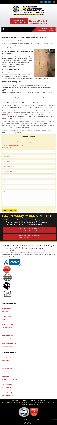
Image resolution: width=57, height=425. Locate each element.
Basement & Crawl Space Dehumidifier (10, 338)
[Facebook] (41, 2)
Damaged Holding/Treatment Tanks (9, 379)
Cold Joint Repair (5, 330)
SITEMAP (53, 402)
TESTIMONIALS (37, 402)
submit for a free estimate (9, 210)
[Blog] (31, 423)
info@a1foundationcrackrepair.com (38, 23)
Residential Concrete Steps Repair (9, 343)
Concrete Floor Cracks (6, 308)
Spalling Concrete (5, 376)
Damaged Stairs (5, 373)
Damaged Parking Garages (7, 381)
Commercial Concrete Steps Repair (9, 392)
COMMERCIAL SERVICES (27, 402)
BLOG (49, 402)
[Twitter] (46, 2)
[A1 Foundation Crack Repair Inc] (28, 10)
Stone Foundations (6, 322)
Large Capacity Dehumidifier (8, 387)
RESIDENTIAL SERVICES (16, 402)
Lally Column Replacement (7, 327)
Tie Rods (3, 319)
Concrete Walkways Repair (7, 395)
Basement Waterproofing (7, 335)
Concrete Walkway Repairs (7, 346)
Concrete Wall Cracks (6, 305)
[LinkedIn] (49, 2)
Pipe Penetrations (6, 311)
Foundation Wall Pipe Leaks (8, 348)
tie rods (19, 47)
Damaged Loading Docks (7, 368)
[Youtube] (54, 2)
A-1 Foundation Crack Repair (13, 132)
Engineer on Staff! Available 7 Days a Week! (45, 29)
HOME (3, 402)
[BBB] (28, 262)
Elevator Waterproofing (7, 384)
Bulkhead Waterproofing (7, 313)
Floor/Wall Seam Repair (7, 316)
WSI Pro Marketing (35, 404)
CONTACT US (44, 402)
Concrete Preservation (6, 371)
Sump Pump (4, 332)
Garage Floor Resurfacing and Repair (9, 340)
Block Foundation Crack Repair (8, 324)
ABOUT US (8, 402)
